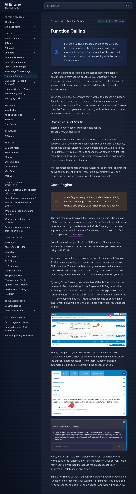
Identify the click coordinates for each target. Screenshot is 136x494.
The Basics (10, 22)
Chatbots (9, 52)
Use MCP (9, 294)
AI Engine (13, 4)
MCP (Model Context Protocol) (15, 83)
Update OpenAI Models (17, 284)
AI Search (9, 48)
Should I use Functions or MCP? (18, 204)
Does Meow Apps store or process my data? (18, 229)
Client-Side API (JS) (15, 247)
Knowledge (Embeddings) (18, 71)
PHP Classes (11, 256)
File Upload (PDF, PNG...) (17, 89)
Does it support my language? (20, 198)
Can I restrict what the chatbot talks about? (20, 192)
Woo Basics (11, 176)
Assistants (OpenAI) (15, 93)
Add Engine (10, 242)
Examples (9, 252)
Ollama (8, 157)
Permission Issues (14, 310)
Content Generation (15, 57)
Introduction (11, 110)
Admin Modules (13, 38)
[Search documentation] (88, 5)
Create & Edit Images (15, 66)
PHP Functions (12, 266)
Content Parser (12, 148)
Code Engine (76, 234)
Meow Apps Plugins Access (19, 335)
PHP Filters (10, 261)
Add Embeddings (13, 115)
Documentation (58, 21)
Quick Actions (12, 162)
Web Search (11, 171)
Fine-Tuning (11, 124)
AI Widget (10, 136)
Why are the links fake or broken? (18, 221)
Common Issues (13, 306)
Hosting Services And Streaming (16, 329)
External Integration (15, 62)
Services (9, 119)
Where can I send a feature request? (19, 213)
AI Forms (9, 43)
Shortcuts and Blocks (15, 280)
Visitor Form (11, 166)
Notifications (11, 152)
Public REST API (13, 270)
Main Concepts (12, 26)
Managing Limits (13, 98)
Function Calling (13, 76)
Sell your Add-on (13, 275)
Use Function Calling (15, 289)
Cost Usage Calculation (17, 322)
